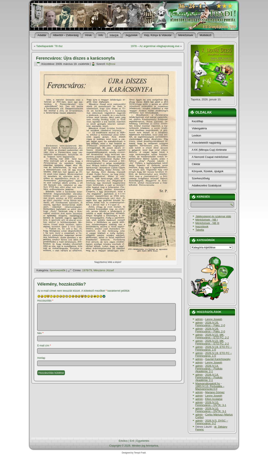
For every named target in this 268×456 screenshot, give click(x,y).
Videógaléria (199, 128)
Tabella (199, 229)
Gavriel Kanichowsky (218, 359)
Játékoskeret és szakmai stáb (213, 216)
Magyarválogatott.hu (207, 383)
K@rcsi (110, 64)
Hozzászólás (45, 300)
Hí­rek (88, 35)
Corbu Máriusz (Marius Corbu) (214, 416)
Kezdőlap (197, 121)
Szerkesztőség (201, 178)
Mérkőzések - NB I (206, 219)
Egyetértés (142, 440)
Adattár (41, 35)
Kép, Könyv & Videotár (158, 35)
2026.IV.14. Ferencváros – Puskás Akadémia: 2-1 (208, 368)
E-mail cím (44, 345)
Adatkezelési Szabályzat (206, 185)
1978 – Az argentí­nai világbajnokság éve (155, 46)
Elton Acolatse (213, 399)
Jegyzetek (131, 35)
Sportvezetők (58, 270)
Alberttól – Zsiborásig (66, 35)
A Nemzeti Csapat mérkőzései (210, 157)
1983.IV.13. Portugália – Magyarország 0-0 (209, 387)
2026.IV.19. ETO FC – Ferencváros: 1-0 (213, 348)
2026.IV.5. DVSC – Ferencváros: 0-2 (211, 422)
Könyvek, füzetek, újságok (207, 171)
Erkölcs (123, 440)
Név (40, 333)
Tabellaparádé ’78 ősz (49, 46)
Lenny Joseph (213, 319)
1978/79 (87, 270)
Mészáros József (103, 270)
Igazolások (201, 226)
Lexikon (196, 135)
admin (199, 319)
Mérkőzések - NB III (207, 223)
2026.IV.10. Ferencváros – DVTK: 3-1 (210, 404)
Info (100, 35)
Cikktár (196, 164)
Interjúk (114, 35)
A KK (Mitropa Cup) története (209, 149)
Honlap (41, 357)
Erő (132, 440)
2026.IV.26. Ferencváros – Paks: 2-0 (210, 324)
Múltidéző (205, 35)
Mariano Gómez (214, 392)
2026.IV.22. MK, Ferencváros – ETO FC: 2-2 (212, 336)
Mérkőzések (185, 35)
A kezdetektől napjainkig (206, 142)
